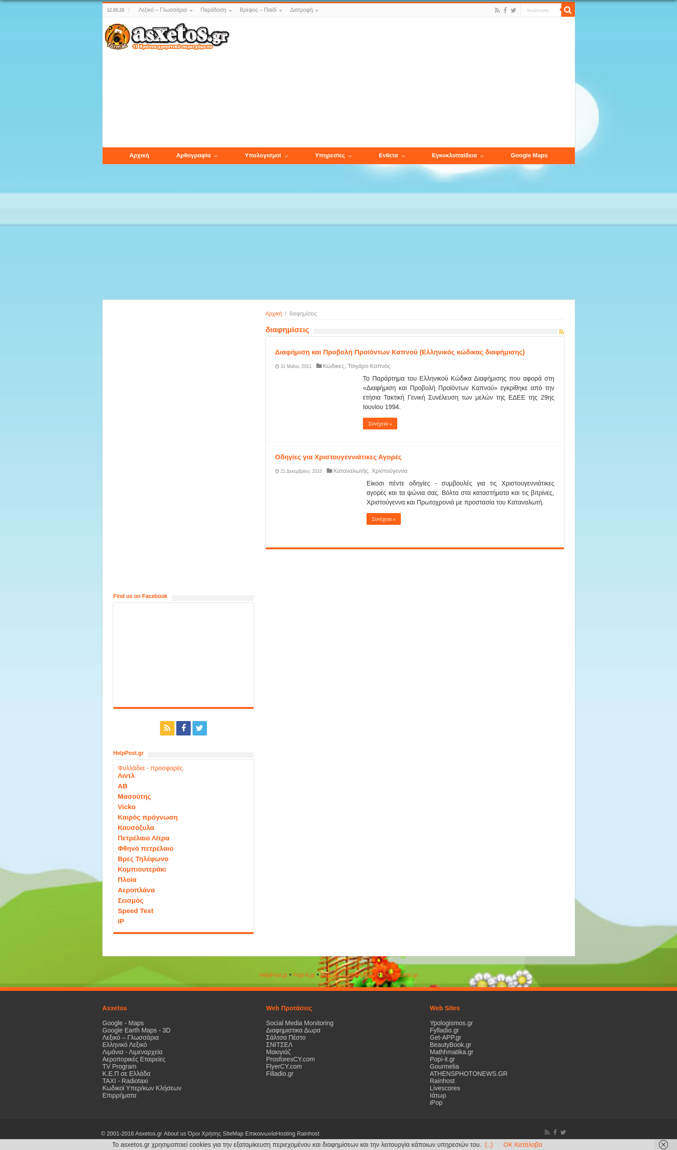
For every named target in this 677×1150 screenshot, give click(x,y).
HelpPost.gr (273, 975)
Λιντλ (126, 775)
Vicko (127, 807)
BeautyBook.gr (450, 1044)
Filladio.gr (280, 1073)
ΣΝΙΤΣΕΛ (279, 1044)
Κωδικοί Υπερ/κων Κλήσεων (142, 1088)
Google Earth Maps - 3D (137, 1030)
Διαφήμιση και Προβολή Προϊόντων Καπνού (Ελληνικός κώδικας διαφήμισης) (400, 352)
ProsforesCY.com (290, 1059)
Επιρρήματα (119, 1095)
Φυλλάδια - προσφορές (150, 768)
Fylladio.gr (444, 1030)
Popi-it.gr (304, 975)
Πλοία (127, 879)
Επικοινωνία (260, 1134)
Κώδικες (333, 366)
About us (175, 1134)
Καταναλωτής (351, 470)
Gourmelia (444, 1066)
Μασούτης (134, 796)
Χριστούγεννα (389, 470)
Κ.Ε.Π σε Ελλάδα (126, 1073)
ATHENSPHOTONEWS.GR (469, 1073)
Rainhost (442, 1080)
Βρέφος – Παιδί (258, 10)
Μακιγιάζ (278, 1052)
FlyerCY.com (284, 1066)
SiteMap (232, 1134)
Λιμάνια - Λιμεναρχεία (133, 1052)
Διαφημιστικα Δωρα (293, 1030)
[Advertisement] (401, 82)
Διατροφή (301, 10)
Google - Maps (123, 1023)
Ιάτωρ (438, 1095)
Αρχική (274, 314)
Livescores (445, 1088)
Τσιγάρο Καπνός (369, 366)
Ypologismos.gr (451, 1023)
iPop (436, 1102)
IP (121, 921)
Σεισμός (131, 900)
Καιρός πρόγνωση (148, 817)
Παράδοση (213, 10)
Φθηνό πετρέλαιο (146, 848)
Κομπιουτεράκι (142, 869)
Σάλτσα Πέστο (286, 1037)
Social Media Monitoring (300, 1023)
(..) (489, 1144)
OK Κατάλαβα (522, 1144)
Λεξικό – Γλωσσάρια (162, 10)
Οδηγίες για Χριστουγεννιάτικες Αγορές (338, 457)
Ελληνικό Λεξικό (125, 1044)
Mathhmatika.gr (451, 1052)
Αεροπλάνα (136, 890)
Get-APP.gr (445, 1037)
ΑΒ (123, 786)
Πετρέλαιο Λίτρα (143, 838)
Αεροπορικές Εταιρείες (134, 1059)
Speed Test (136, 910)
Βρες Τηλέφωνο (143, 858)
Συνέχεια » (380, 423)
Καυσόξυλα (136, 827)
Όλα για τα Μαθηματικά (349, 975)
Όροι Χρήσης (204, 1134)
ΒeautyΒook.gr (400, 975)
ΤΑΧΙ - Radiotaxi (125, 1080)
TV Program (119, 1066)
